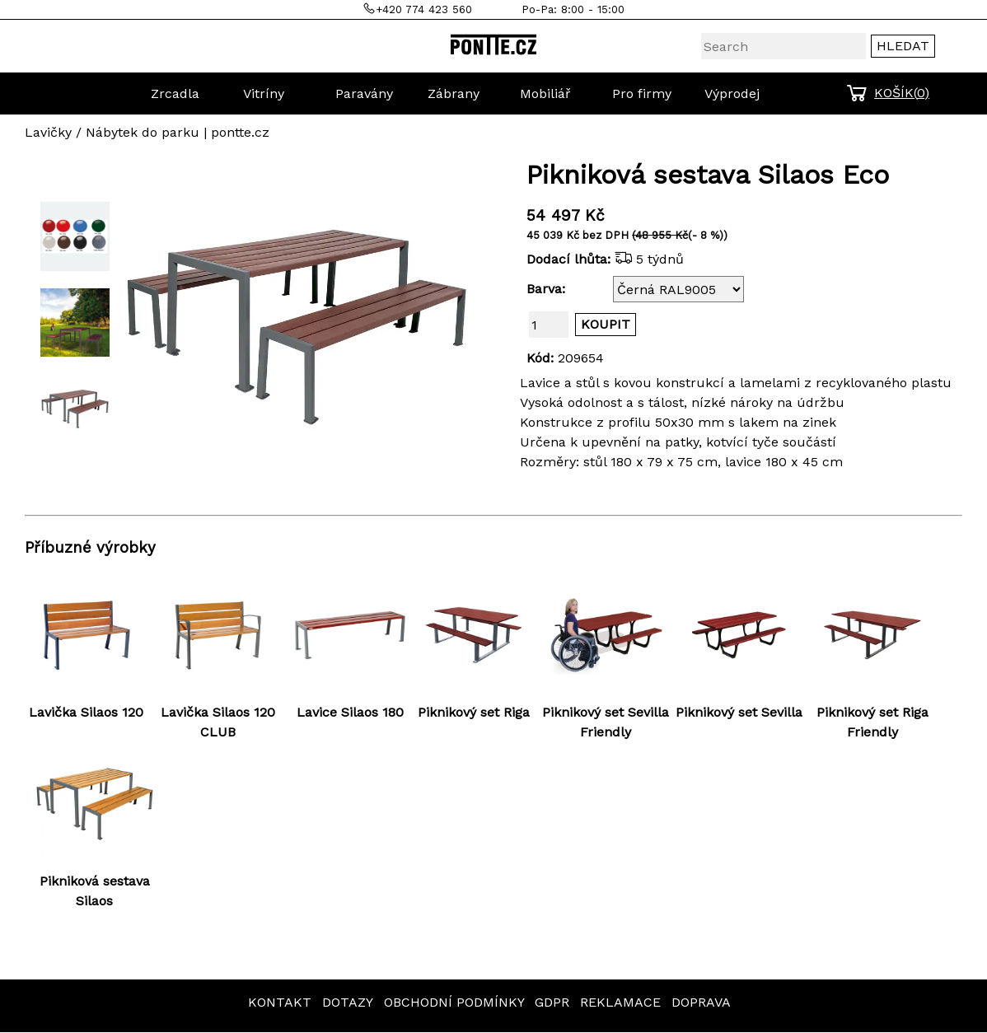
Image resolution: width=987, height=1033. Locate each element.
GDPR (552, 1002)
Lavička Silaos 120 (86, 712)
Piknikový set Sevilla (739, 712)
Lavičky (48, 132)
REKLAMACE (620, 1002)
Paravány (364, 93)
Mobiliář (545, 93)
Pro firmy (641, 93)
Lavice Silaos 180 (350, 712)
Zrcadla (175, 93)
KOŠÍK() (901, 92)
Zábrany (453, 93)
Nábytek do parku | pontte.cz (177, 132)
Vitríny (263, 93)
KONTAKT (279, 1002)
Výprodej (732, 93)
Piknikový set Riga (474, 712)
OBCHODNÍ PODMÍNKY (454, 1002)
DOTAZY (347, 1002)
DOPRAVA (701, 1002)
